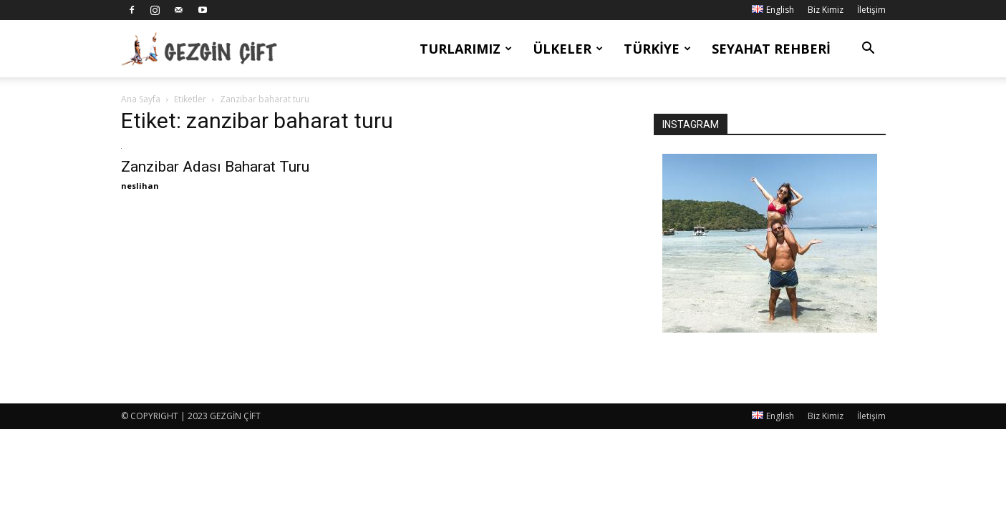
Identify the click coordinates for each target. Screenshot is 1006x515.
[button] (868, 50)
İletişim (871, 10)
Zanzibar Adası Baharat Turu (215, 166)
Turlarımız (466, 48)
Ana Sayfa (140, 99)
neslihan (140, 185)
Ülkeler (568, 48)
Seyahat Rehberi (771, 48)
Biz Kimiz (825, 10)
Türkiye (657, 48)
